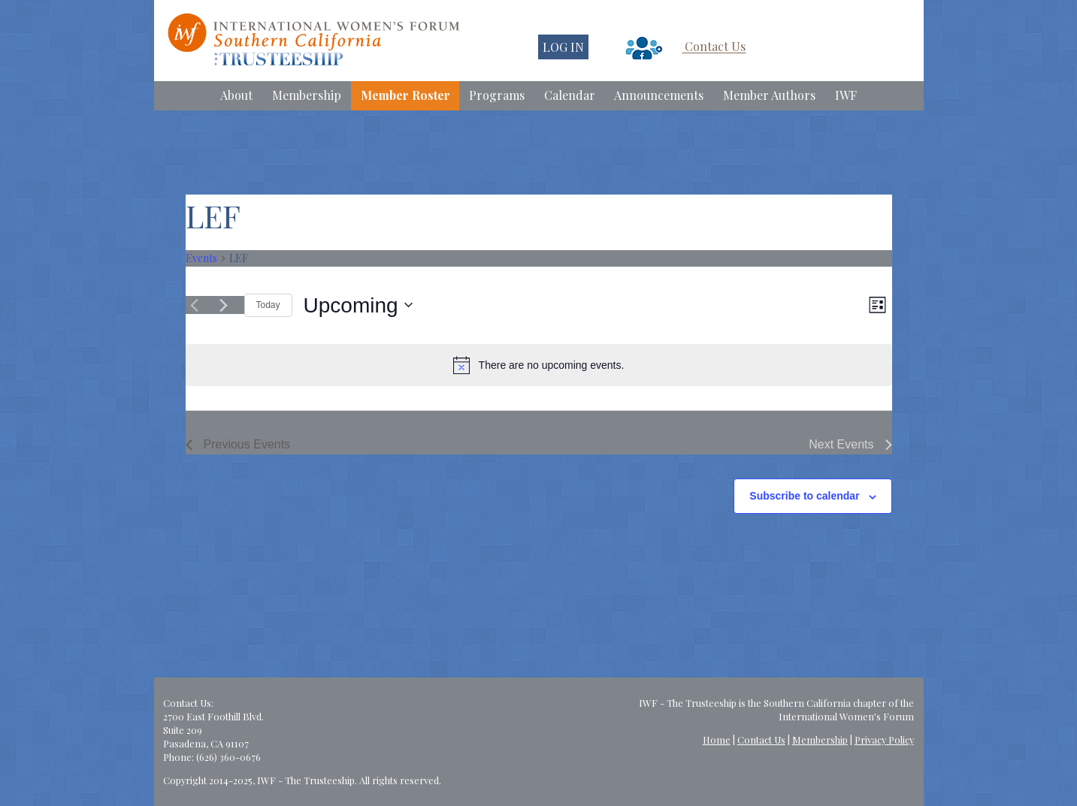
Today (268, 305)
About (236, 95)
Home (717, 739)
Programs (497, 95)
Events (201, 258)
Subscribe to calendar (804, 496)
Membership (306, 95)
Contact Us (715, 47)
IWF (846, 95)
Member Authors (769, 95)
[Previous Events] (195, 305)
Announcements (658, 95)
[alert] (539, 365)
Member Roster (405, 95)
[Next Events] (224, 305)
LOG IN (563, 47)
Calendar (569, 95)
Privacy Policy (884, 739)
